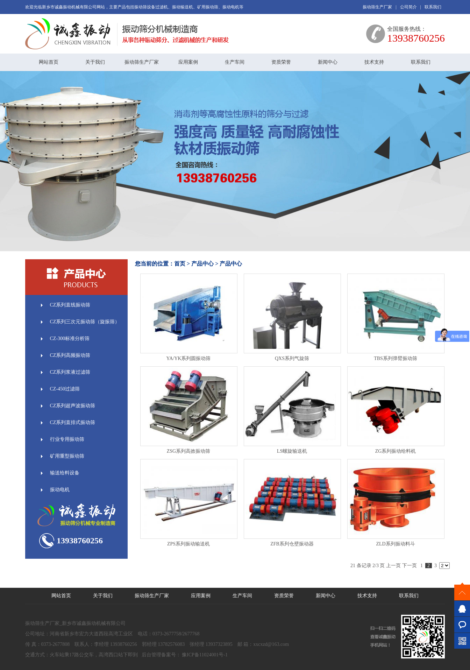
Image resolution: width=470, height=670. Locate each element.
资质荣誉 (281, 62)
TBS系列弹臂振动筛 (395, 358)
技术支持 (374, 62)
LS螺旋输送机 (292, 451)
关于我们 (95, 62)
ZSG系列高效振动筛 (188, 451)
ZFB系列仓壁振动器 (292, 543)
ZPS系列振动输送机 (188, 543)
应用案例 (188, 62)
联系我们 (433, 7)
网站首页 (48, 62)
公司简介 (408, 7)
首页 (179, 264)
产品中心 (202, 264)
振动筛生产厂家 (377, 7)
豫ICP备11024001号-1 (204, 654)
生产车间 (234, 62)
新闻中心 (327, 62)
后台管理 (151, 654)
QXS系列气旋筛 (292, 358)
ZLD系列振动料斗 (395, 543)
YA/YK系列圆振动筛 (188, 358)
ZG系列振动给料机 (395, 451)
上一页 (393, 565)
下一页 (409, 565)
